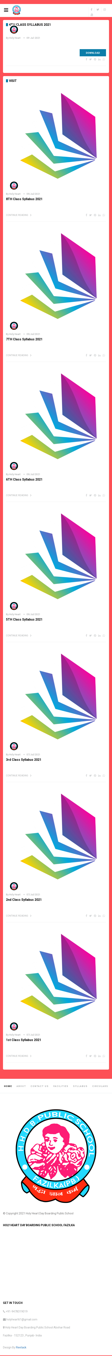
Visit (13, 81)
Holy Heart (15, 38)
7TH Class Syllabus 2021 (24, 340)
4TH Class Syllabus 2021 (30, 25)
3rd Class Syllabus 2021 (23, 760)
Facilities (60, 1087)
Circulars (100, 1087)
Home (8, 1087)
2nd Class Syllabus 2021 (24, 900)
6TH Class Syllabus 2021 (24, 480)
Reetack (21, 1348)
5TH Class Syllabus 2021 (24, 620)
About (21, 1087)
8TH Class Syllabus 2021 (24, 200)
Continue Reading (17, 215)
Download (93, 53)
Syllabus (80, 1087)
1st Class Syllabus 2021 (23, 1040)
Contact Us (40, 1087)
